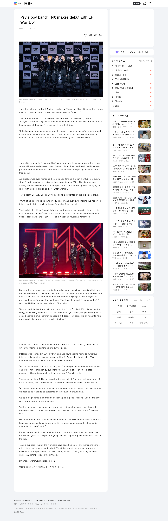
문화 (119, 317)
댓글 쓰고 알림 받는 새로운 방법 (131, 52)
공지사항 (51, 500)
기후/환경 (131, 306)
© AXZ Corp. (19, 512)
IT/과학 (131, 317)
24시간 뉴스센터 (38, 500)
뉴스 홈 (119, 306)
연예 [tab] (140, 300)
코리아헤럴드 (25, 3)
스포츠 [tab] (147, 300)
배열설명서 (144, 323)
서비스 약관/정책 (63, 500)
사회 (144, 306)
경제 (119, 311)
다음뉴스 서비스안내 (22, 500)
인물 (144, 317)
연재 (132, 323)
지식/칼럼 (119, 323)
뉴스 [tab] (135, 300)
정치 (132, 311)
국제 (144, 311)
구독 (136, 3)
